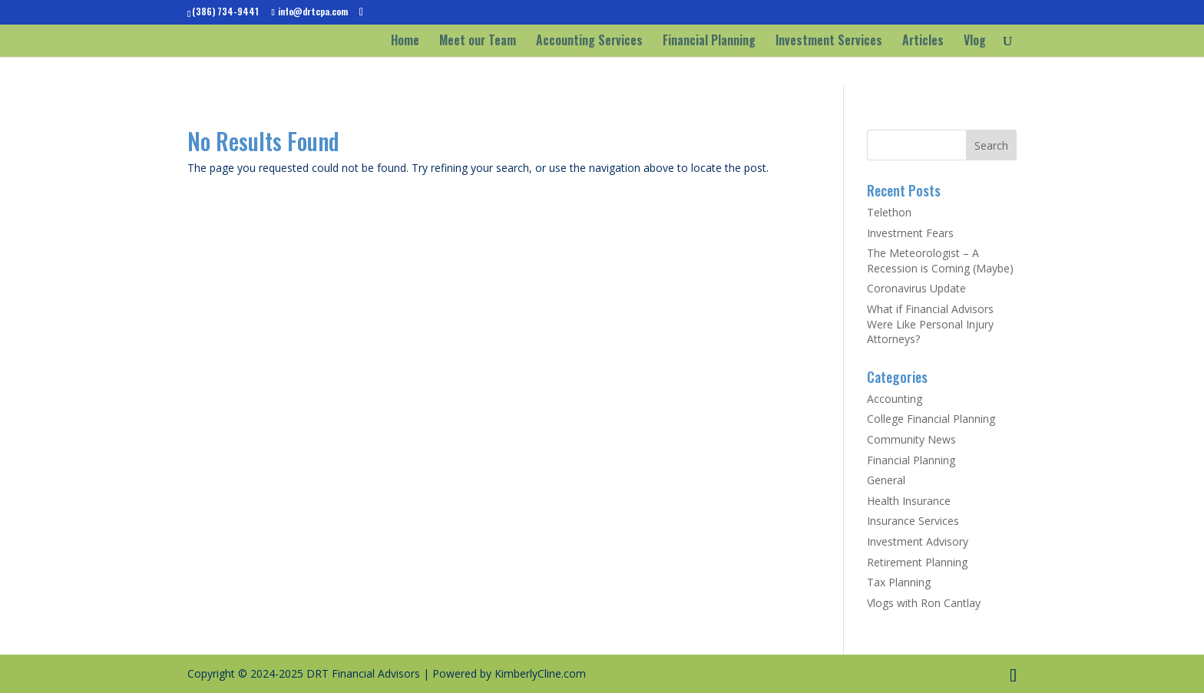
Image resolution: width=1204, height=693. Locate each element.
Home (405, 42)
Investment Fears (910, 233)
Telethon (889, 212)
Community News (911, 439)
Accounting (894, 398)
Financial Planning (709, 42)
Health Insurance (909, 500)
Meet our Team (477, 42)
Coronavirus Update (916, 288)
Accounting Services (589, 42)
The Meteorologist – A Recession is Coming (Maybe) (940, 261)
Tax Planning (899, 582)
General (886, 480)
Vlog (975, 42)
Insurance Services (913, 520)
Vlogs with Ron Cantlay (924, 603)
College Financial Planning (931, 418)
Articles (923, 42)
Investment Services (829, 42)
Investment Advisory (917, 541)
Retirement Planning (917, 562)
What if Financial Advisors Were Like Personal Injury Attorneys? (930, 324)
